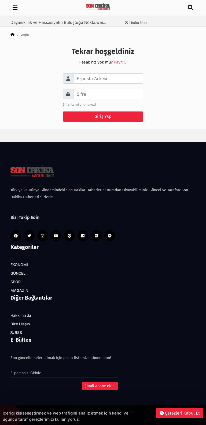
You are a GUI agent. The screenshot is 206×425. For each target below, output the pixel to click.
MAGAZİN (19, 290)
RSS (16, 332)
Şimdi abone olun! (99, 386)
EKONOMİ (19, 265)
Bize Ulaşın (20, 324)
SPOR (15, 282)
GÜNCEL (17, 273)
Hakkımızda (20, 315)
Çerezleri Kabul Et (180, 413)
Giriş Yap (103, 116)
